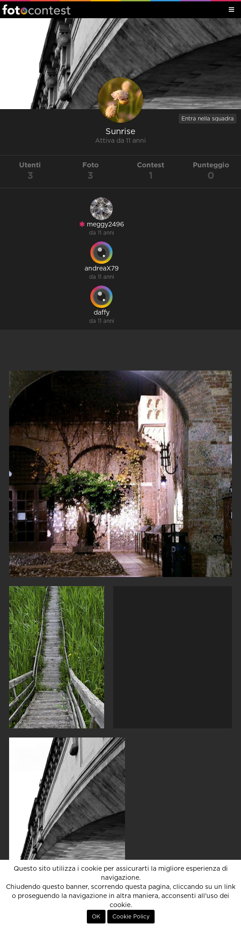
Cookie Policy (131, 916)
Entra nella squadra (207, 118)
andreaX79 (102, 269)
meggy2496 (101, 224)
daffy (102, 313)
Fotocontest (36, 9)
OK (96, 916)
